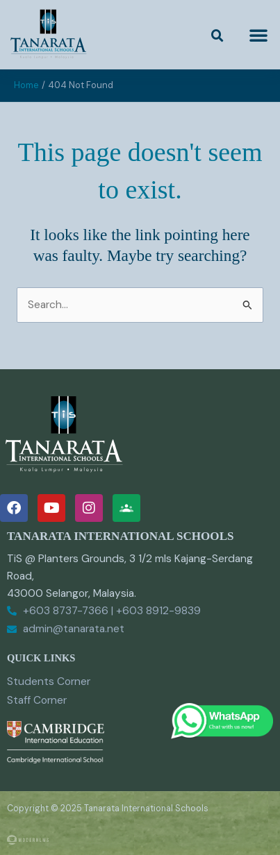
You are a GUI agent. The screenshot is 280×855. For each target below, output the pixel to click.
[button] (217, 36)
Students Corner (48, 681)
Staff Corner (37, 700)
